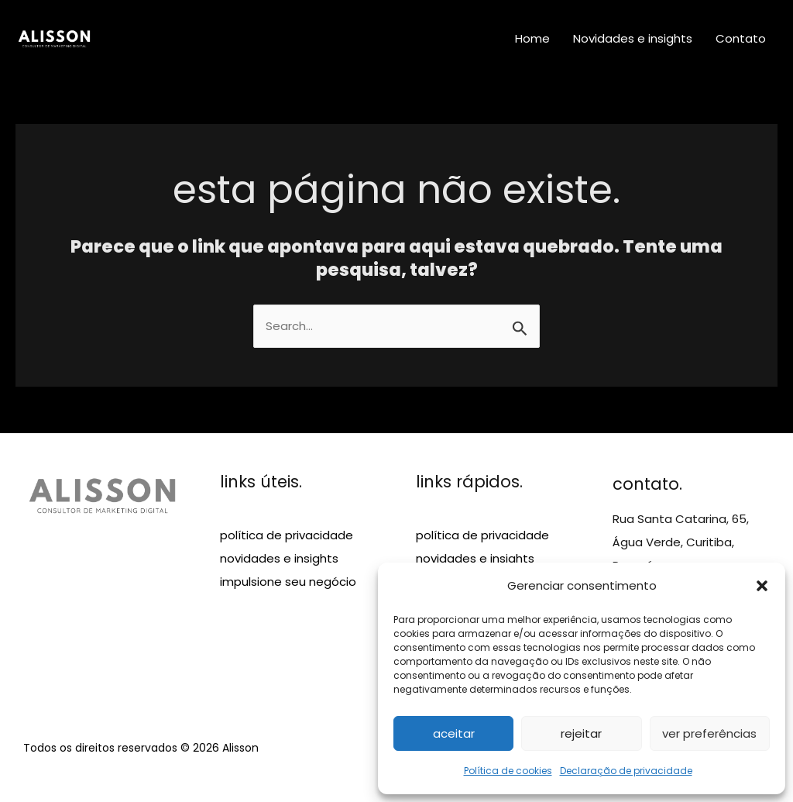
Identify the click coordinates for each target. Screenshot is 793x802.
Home (532, 38)
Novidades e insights (632, 38)
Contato (741, 38)
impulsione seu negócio (288, 581)
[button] (762, 586)
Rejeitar (581, 733)
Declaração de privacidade (626, 770)
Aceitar (454, 733)
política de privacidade (286, 535)
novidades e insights (279, 558)
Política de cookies (508, 770)
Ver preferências (709, 733)
